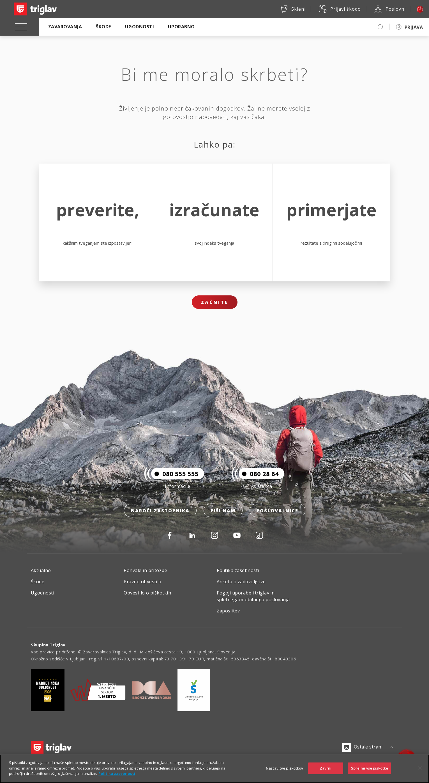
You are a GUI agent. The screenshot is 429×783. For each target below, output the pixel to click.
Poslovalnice (277, 511)
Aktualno (41, 570)
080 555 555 (175, 473)
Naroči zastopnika (160, 511)
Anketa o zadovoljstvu (241, 581)
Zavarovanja (65, 27)
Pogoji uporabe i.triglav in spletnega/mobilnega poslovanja (253, 596)
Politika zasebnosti (238, 570)
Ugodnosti (139, 27)
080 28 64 (259, 473)
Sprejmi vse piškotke (369, 768)
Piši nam (223, 511)
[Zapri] (420, 768)
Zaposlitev (228, 611)
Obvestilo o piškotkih (147, 593)
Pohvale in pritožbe (145, 570)
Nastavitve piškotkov (284, 768)
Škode (103, 27)
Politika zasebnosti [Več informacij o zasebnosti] (116, 773)
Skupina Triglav (48, 644)
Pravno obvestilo (143, 581)
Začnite (215, 302)
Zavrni (326, 768)
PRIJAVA (414, 27)
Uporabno (181, 27)
